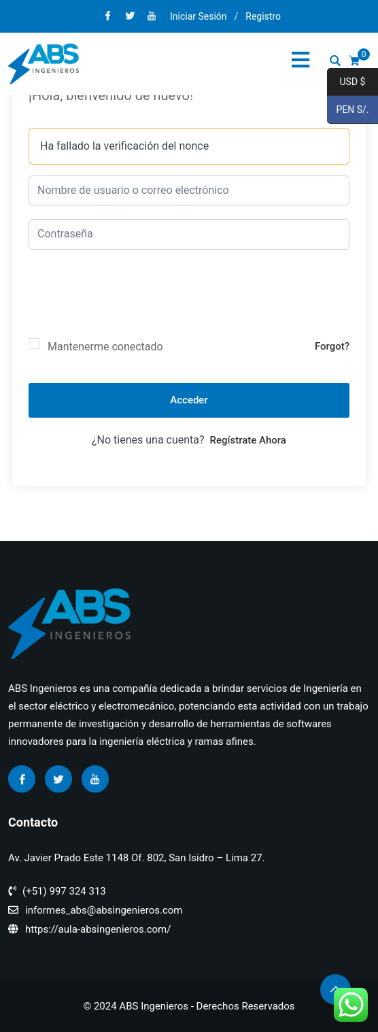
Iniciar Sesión (198, 16)
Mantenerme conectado (105, 346)
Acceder (188, 400)
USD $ (346, 82)
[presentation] (132, 304)
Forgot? (332, 346)
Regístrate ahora (248, 440)
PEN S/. (348, 110)
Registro (263, 16)
